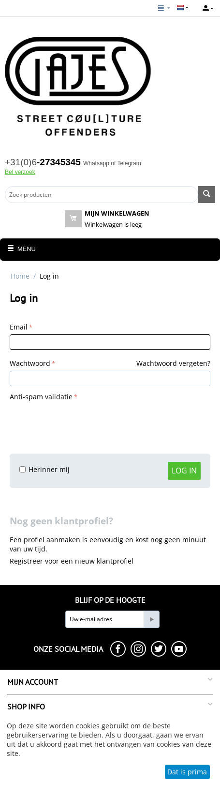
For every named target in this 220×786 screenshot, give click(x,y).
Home (20, 276)
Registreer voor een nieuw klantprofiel (71, 561)
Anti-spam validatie (41, 396)
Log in (184, 470)
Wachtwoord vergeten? (173, 363)
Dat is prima (187, 771)
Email (19, 326)
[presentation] (83, 422)
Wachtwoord (30, 363)
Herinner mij (44, 469)
